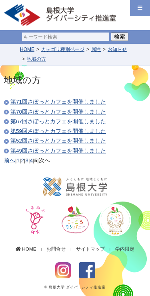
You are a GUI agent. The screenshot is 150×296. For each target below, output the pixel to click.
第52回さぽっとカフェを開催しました (58, 141)
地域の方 (36, 59)
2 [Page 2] (22, 160)
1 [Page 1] (18, 160)
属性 (96, 49)
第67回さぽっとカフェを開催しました (58, 121)
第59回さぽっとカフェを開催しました (58, 131)
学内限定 (123, 248)
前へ (9, 160)
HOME (27, 49)
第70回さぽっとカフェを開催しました (58, 112)
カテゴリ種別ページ (62, 49)
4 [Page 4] (31, 160)
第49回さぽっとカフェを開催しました (58, 151)
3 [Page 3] (27, 160)
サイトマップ (88, 248)
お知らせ (117, 49)
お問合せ (54, 248)
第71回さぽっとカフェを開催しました (58, 102)
